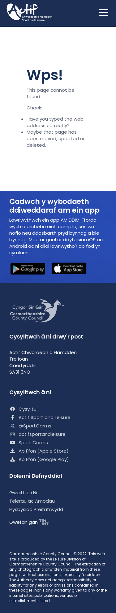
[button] (27, 269)
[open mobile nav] (103, 12)
